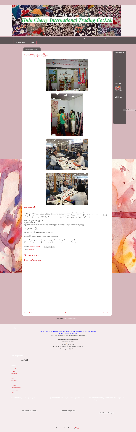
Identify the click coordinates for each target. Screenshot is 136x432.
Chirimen (14, 373)
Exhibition (14, 376)
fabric (13, 378)
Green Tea (14, 380)
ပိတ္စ (13, 392)
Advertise (31, 249)
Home (67, 313)
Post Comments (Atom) (70, 318)
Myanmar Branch (16, 387)
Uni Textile (15, 390)
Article (13, 371)
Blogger (77, 428)
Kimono (14, 385)
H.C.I (16, 8)
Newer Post (28, 313)
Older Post (106, 313)
